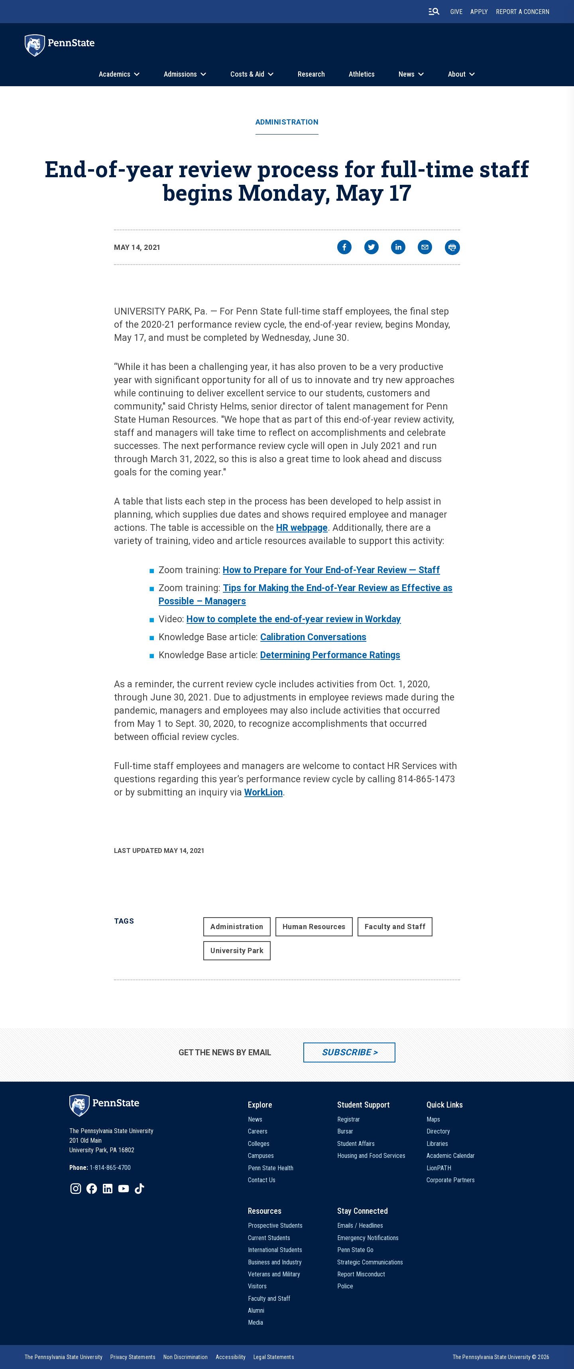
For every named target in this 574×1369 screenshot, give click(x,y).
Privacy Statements (132, 1357)
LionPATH (439, 1168)
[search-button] (434, 11)
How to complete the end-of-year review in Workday (294, 619)
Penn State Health (270, 1168)
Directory (438, 1131)
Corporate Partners (451, 1180)
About (457, 74)
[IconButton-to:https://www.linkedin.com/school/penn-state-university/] (107, 1188)
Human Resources (314, 926)
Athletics (362, 74)
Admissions (180, 74)
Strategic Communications (370, 1262)
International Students (275, 1250)
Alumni (256, 1310)
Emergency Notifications (368, 1238)
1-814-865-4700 (110, 1167)
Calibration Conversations (313, 637)
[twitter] (371, 248)
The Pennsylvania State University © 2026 (501, 1357)
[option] (100, 1168)
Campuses (261, 1155)
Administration (287, 122)
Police (345, 1286)
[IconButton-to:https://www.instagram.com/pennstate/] (75, 1188)
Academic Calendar (451, 1155)
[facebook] (344, 248)
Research (311, 74)
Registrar (348, 1119)
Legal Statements (274, 1357)
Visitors (257, 1286)
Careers (257, 1131)
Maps (433, 1119)
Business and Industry (275, 1262)
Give (456, 12)
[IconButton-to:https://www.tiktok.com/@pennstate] (139, 1188)
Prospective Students (275, 1225)
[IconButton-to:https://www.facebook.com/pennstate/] (91, 1188)
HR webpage (302, 527)
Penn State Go (355, 1250)
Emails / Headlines (360, 1225)
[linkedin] (398, 248)
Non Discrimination (185, 1357)
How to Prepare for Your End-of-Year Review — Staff (331, 570)
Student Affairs (356, 1143)
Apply (479, 12)
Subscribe (346, 1052)
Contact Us (261, 1180)
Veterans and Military (274, 1274)
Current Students (269, 1238)
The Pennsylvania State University (63, 1357)
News (407, 74)
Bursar (345, 1131)
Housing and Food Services (371, 1155)
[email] (425, 248)
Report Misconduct (361, 1274)
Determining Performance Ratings (330, 655)
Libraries (437, 1143)
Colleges (258, 1143)
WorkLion (263, 792)
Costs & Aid (247, 74)
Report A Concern (522, 12)
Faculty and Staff (395, 926)
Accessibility (231, 1357)
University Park (236, 950)
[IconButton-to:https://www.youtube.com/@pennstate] (123, 1188)
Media (255, 1322)
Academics (114, 74)
